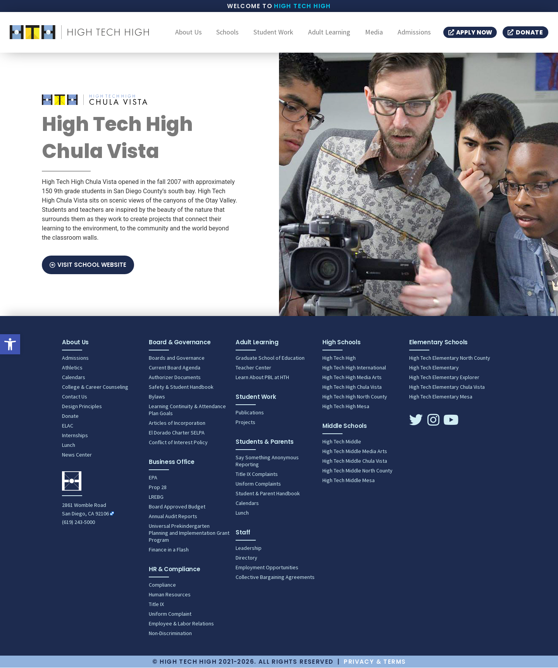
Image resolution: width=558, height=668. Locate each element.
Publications (250, 412)
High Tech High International (354, 367)
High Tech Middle (341, 441)
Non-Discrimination (170, 633)
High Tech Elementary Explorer (444, 377)
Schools (227, 32)
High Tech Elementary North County (449, 358)
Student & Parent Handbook (268, 493)
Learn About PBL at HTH (262, 377)
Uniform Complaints (258, 484)
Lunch (68, 445)
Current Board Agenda (174, 367)
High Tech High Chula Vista (352, 387)
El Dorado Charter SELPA (177, 432)
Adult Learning (329, 32)
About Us (188, 32)
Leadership (249, 548)
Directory (246, 558)
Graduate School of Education (270, 358)
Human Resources (170, 594)
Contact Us (74, 396)
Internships (75, 435)
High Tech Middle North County (357, 470)
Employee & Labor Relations (181, 623)
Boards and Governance (177, 358)
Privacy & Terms (375, 662)
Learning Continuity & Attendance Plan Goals (187, 410)
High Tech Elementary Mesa (440, 396)
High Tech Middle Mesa (348, 480)
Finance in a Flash (169, 549)
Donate (70, 416)
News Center (77, 455)
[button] (10, 344)
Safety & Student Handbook (181, 387)
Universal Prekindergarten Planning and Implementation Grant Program (189, 533)
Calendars (73, 377)
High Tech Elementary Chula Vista (447, 387)
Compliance (162, 585)
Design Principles (82, 406)
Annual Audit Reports (173, 516)
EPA (153, 477)
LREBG (156, 497)
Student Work (273, 32)
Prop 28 (158, 487)
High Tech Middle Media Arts (354, 451)
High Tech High (302, 6)
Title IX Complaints (257, 474)
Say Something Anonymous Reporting (267, 461)
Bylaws (157, 396)
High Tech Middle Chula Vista (354, 461)
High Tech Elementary (434, 367)
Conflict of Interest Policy (178, 442)
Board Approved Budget (177, 506)
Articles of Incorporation (177, 423)
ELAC (67, 425)
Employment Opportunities (267, 567)
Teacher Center (253, 367)
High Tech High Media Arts (352, 377)
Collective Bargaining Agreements (275, 577)
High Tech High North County (354, 396)
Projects (245, 422)
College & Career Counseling (95, 387)
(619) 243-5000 (78, 522)
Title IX (156, 604)
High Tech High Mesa (345, 406)
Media (374, 32)
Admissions (414, 32)
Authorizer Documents (175, 377)
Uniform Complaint (170, 614)
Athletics (72, 367)
